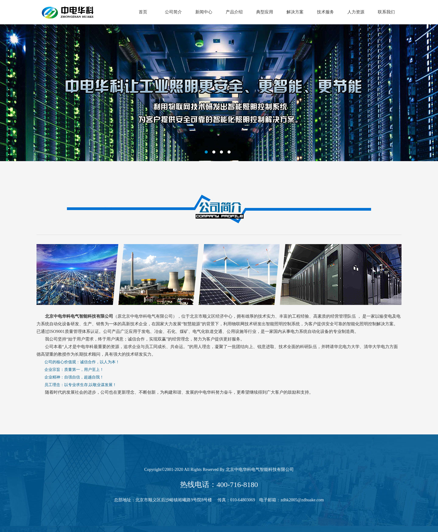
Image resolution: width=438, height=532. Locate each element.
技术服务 (325, 12)
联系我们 (386, 12)
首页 (143, 12)
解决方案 (295, 12)
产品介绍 (234, 12)
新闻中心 (203, 12)
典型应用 (264, 12)
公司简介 (173, 12)
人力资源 (355, 12)
